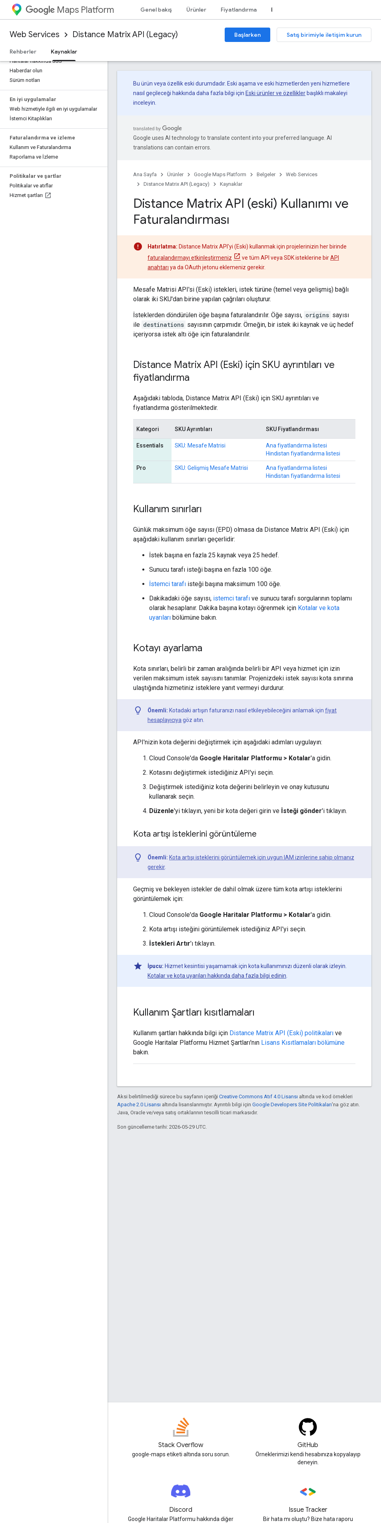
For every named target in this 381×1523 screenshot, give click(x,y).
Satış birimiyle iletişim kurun (324, 34)
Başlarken (247, 34)
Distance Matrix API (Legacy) (125, 35)
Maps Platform (70, 9)
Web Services (35, 35)
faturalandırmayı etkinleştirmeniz (190, 257)
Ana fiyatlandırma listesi (296, 445)
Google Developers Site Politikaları (292, 1104)
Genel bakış (156, 9)
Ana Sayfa (145, 174)
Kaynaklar (231, 184)
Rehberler (23, 51)
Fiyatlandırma (239, 9)
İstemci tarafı (167, 584)
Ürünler (196, 9)
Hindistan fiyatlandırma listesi (303, 453)
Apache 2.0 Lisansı (139, 1104)
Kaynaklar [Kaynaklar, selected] (64, 51)
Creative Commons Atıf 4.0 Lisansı (258, 1097)
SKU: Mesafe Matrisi (200, 445)
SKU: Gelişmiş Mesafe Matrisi (211, 468)
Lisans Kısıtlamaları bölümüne (303, 1042)
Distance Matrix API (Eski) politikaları (281, 1033)
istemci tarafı (231, 598)
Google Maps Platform (220, 174)
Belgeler (266, 174)
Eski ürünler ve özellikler (275, 93)
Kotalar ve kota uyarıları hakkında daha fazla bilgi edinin (217, 975)
